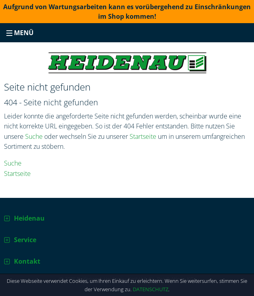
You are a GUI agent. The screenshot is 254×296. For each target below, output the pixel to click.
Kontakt (27, 261)
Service (25, 239)
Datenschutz (150, 289)
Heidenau (29, 218)
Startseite (143, 136)
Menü (19, 32)
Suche (34, 136)
